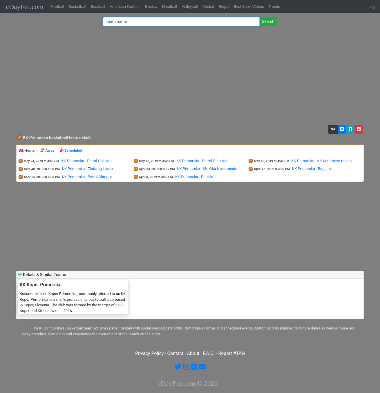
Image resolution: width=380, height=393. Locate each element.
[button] (333, 129)
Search (268, 21)
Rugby (224, 6)
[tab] (27, 150)
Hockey (151, 6)
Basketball (77, 6)
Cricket (208, 6)
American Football (125, 6)
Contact (175, 353)
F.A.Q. (209, 353)
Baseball (98, 6)
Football (57, 6)
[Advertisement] (188, 76)
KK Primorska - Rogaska (312, 168)
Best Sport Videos (249, 6)
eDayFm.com (25, 6)
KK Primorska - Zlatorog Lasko (87, 168)
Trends (274, 6)
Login (373, 6)
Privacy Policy (149, 353)
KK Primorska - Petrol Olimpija (86, 161)
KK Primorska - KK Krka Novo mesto (322, 161)
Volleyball (190, 6)
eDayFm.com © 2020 (188, 383)
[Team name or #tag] (181, 21)
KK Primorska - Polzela (194, 177)
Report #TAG (231, 353)
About (193, 353)
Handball (169, 6)
